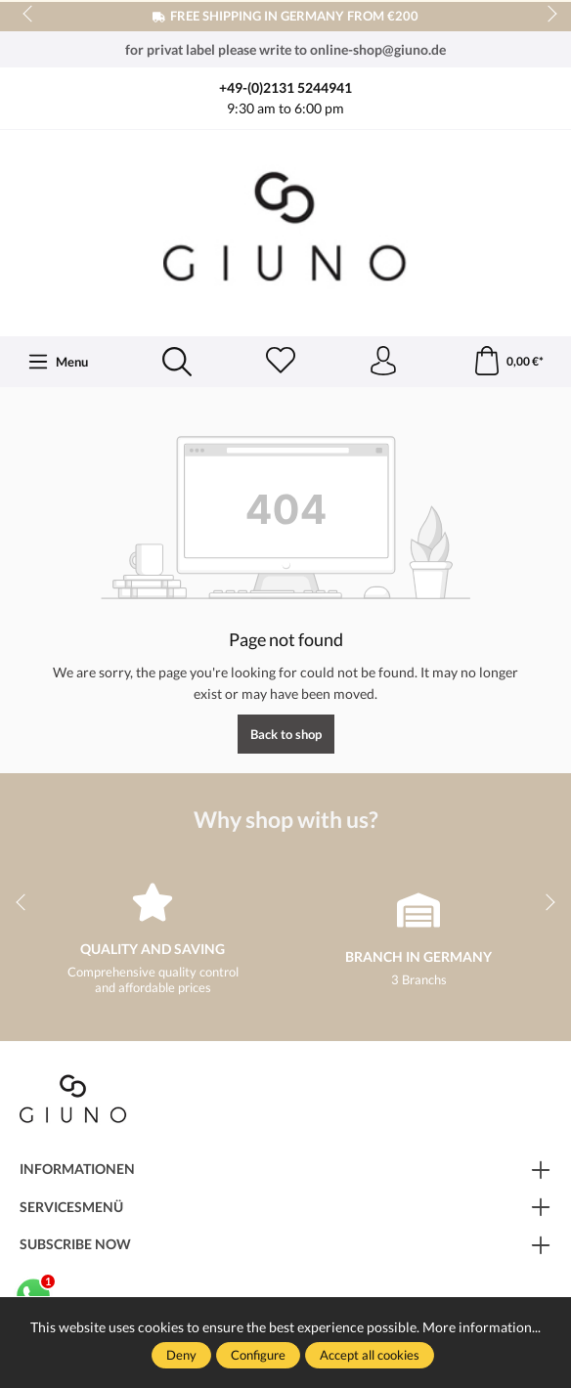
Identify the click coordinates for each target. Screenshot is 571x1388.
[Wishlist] (280, 361)
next (546, 14)
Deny (181, 1355)
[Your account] (383, 361)
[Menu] (58, 361)
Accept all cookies (369, 1355)
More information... (481, 1327)
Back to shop (286, 734)
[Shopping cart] (508, 361)
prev (29, 14)
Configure (258, 1355)
